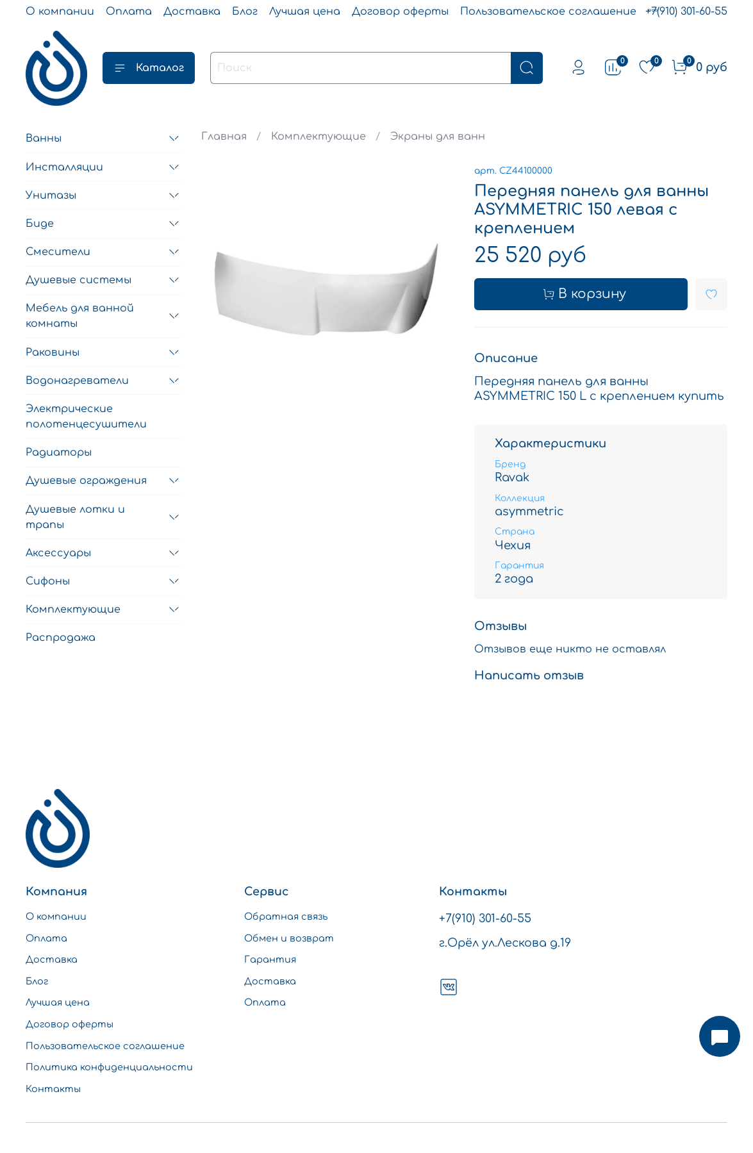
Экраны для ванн (437, 136)
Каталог (148, 68)
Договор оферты (400, 11)
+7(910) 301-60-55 (686, 11)
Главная (224, 136)
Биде (40, 223)
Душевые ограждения (86, 480)
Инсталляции (64, 167)
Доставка (191, 11)
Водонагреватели (77, 380)
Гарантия (270, 959)
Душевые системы (78, 280)
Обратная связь (285, 916)
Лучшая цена (304, 11)
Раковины (52, 352)
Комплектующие (318, 136)
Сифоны (48, 581)
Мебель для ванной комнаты (80, 316)
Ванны (44, 138)
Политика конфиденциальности (109, 1067)
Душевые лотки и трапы (75, 517)
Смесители (58, 252)
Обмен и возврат (289, 938)
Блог (245, 11)
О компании (60, 11)
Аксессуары (58, 553)
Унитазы (51, 195)
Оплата (129, 11)
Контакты (53, 1089)
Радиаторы (59, 452)
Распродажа (60, 637)
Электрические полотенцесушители (86, 416)
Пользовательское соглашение (548, 11)
